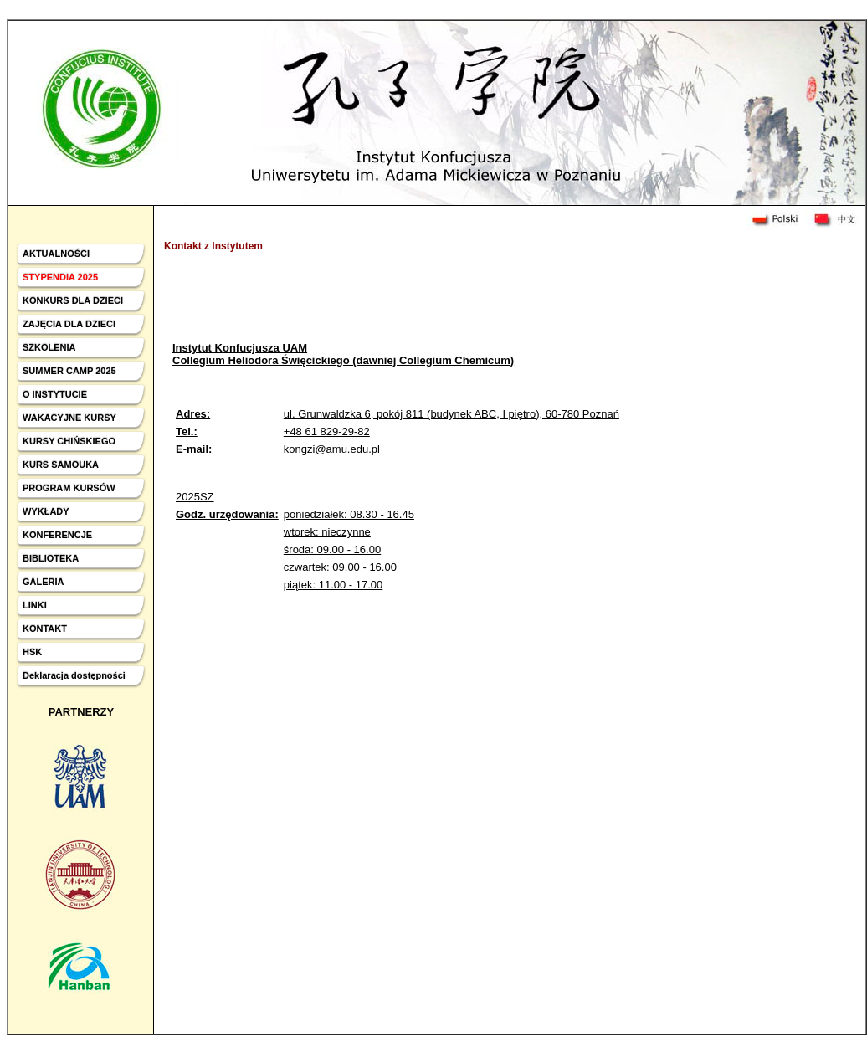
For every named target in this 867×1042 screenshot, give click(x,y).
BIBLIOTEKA (51, 558)
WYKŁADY (46, 511)
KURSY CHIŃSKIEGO (69, 441)
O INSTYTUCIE (55, 394)
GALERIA (43, 582)
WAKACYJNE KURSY (69, 418)
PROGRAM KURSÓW (69, 488)
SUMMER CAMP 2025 (69, 371)
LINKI (35, 605)
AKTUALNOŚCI (56, 254)
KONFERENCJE (57, 535)
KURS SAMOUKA (61, 464)
